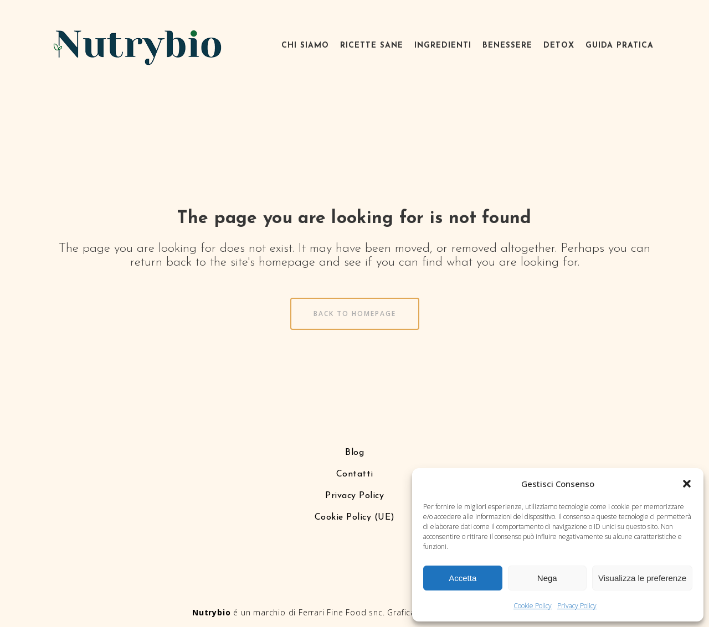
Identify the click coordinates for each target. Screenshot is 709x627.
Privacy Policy (577, 605)
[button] (686, 483)
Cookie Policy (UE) (355, 517)
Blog (354, 452)
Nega (547, 578)
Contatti (354, 474)
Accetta (462, 578)
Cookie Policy (532, 605)
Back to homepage (355, 313)
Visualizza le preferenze (642, 578)
